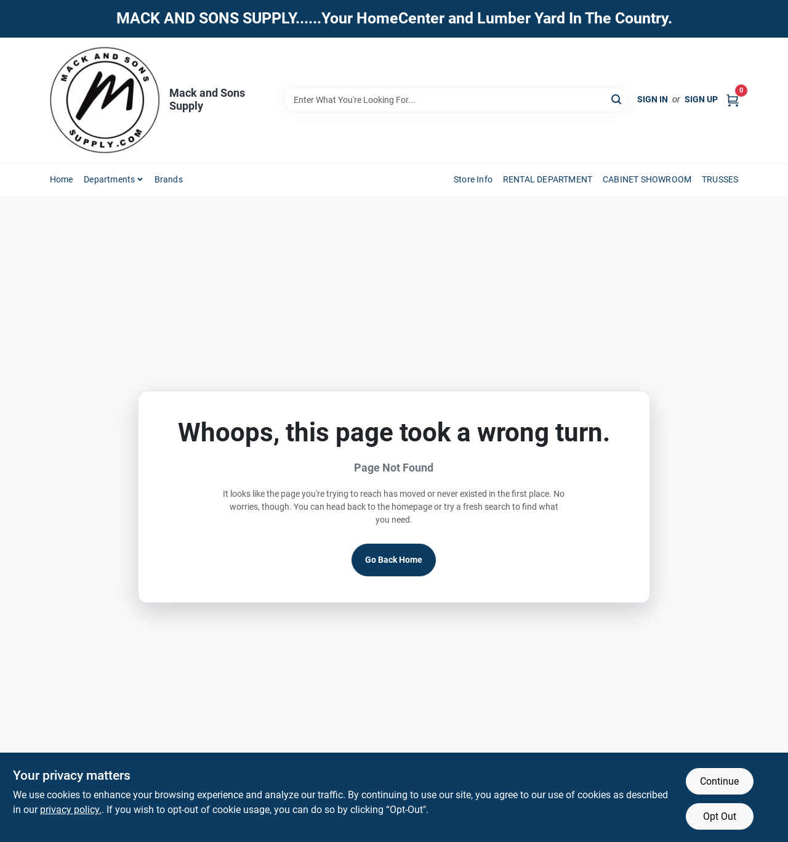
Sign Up (701, 99)
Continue (719, 781)
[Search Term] (456, 100)
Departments (109, 179)
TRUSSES (720, 179)
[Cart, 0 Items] (732, 99)
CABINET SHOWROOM (647, 179)
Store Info (473, 179)
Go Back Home (393, 560)
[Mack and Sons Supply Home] (105, 100)
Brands (169, 179)
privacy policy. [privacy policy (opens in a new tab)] (71, 809)
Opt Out (719, 816)
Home (61, 179)
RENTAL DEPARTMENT (547, 179)
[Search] (617, 99)
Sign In (652, 99)
